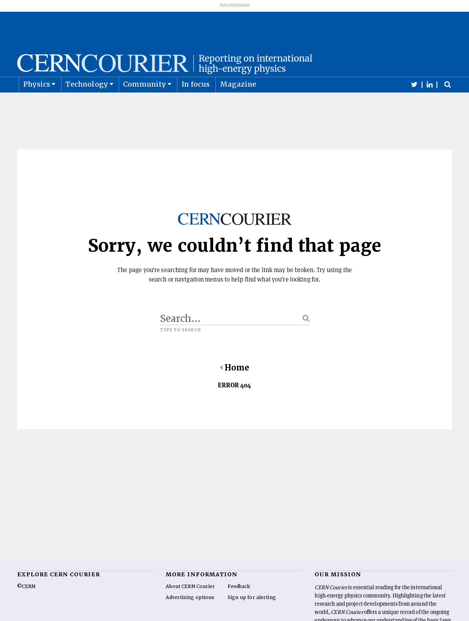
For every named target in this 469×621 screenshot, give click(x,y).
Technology (86, 103)
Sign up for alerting (252, 617)
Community (144, 103)
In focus (195, 103)
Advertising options (190, 617)
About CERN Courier (190, 606)
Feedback (239, 606)
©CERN (26, 606)
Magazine (238, 103)
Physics (36, 103)
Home (234, 387)
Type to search (180, 349)
